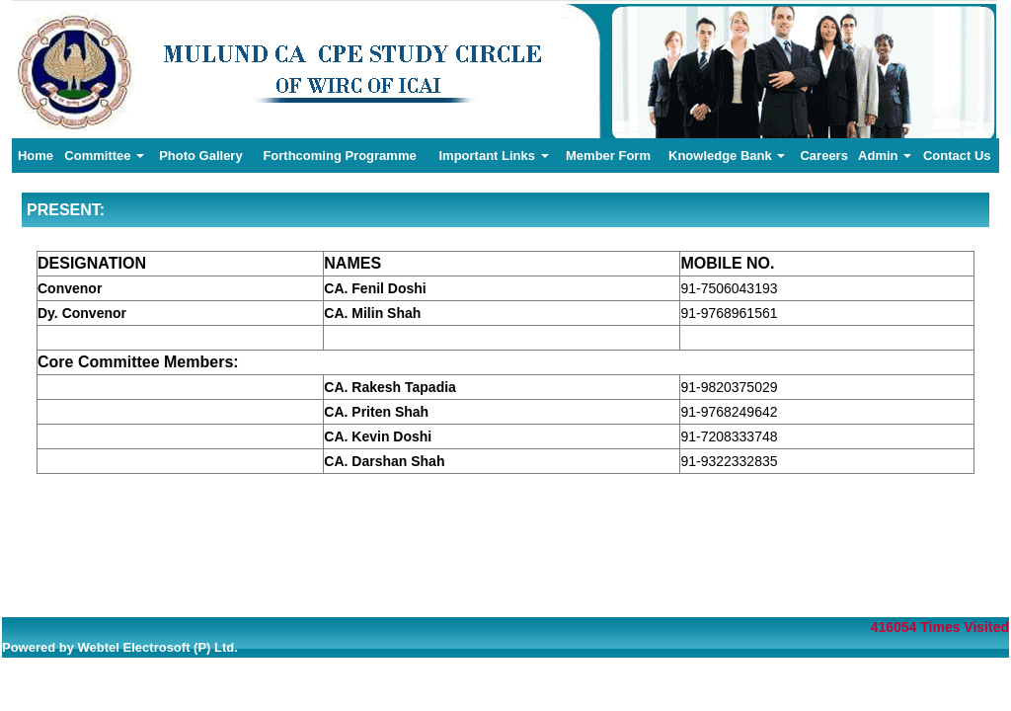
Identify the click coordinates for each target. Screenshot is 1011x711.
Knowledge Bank (726, 155)
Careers (823, 155)
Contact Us (957, 155)
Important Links (493, 155)
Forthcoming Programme (339, 155)
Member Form (608, 155)
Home (35, 155)
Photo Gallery (201, 155)
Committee (104, 155)
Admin (884, 155)
